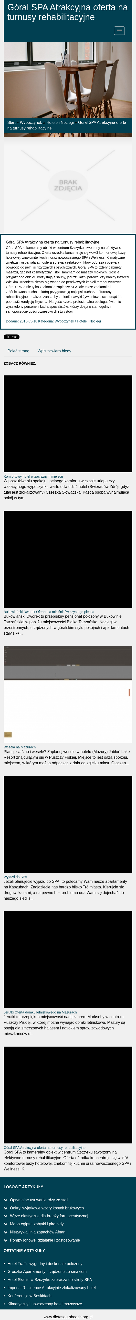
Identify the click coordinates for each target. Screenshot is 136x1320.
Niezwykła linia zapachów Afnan (37, 1232)
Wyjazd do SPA (15, 877)
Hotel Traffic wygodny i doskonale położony (45, 1264)
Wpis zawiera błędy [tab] (54, 351)
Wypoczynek (31, 122)
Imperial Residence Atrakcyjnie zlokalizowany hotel (52, 1288)
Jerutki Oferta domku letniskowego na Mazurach (40, 1012)
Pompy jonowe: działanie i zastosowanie (45, 1240)
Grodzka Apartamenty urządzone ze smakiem (47, 1271)
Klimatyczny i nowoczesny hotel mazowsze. (45, 1304)
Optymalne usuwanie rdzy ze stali (39, 1200)
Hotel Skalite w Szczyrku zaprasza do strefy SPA (50, 1280)
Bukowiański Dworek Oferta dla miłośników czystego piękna (49, 612)
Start (11, 122)
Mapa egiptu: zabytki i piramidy (37, 1224)
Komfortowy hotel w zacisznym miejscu (33, 476)
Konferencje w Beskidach (30, 1296)
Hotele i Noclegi (60, 122)
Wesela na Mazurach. (20, 747)
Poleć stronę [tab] (18, 351)
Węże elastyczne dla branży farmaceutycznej (49, 1216)
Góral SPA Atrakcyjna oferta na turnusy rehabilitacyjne (44, 1148)
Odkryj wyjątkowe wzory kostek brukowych (47, 1208)
